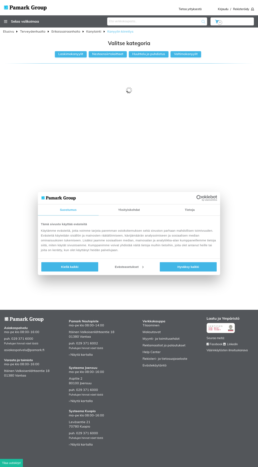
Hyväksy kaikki (188, 266)
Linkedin (232, 344)
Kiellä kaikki (70, 266)
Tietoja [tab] (190, 209)
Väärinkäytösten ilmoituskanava (227, 350)
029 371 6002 (87, 343)
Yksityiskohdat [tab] (129, 209)
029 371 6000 (22, 339)
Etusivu (9, 31)
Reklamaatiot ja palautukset (164, 345)
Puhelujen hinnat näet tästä (21, 343)
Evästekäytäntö (154, 365)
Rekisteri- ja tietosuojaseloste (165, 359)
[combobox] (157, 21)
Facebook (216, 344)
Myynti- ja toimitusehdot (161, 339)
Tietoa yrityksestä (190, 9)
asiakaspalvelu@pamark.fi (24, 350)
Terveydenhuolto (33, 31)
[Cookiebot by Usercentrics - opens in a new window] (199, 198)
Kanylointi (94, 31)
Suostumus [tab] (68, 209)
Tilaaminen (151, 325)
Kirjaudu (223, 9)
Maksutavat (152, 332)
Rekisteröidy (241, 9)
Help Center (152, 352)
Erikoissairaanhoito (66, 31)
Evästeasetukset (129, 266)
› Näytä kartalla (81, 355)
